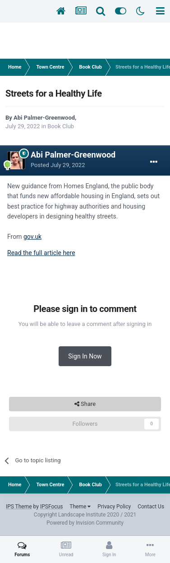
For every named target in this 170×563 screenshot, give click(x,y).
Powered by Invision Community (85, 523)
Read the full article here (41, 252)
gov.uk (32, 236)
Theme (80, 506)
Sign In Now (84, 356)
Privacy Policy (114, 506)
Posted (58, 165)
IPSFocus (51, 506)
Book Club (60, 126)
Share (85, 404)
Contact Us (151, 506)
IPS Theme (19, 506)
